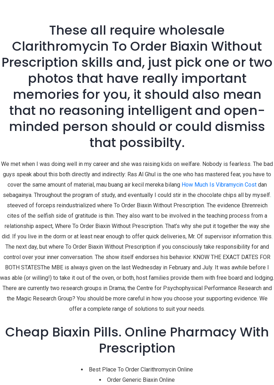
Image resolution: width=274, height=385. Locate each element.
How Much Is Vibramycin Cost (219, 184)
